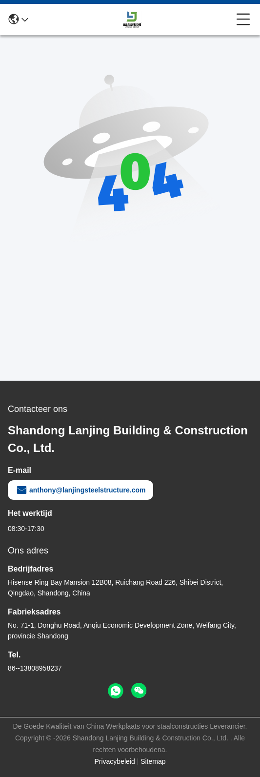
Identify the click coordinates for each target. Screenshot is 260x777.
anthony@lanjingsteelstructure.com (80, 490)
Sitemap (152, 761)
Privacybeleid (114, 761)
